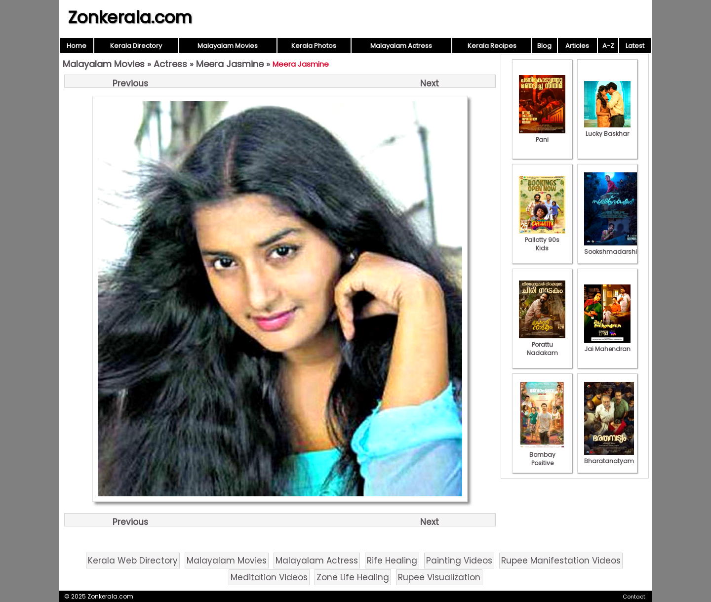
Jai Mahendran (607, 344)
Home (76, 45)
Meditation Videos (269, 577)
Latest (635, 45)
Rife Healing (392, 560)
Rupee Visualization (439, 577)
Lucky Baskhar (607, 129)
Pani (542, 135)
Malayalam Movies (228, 45)
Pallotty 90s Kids (542, 239)
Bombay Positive (542, 454)
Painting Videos (459, 560)
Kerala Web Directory (133, 560)
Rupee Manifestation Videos (561, 560)
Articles (577, 45)
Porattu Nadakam (542, 344)
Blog (544, 45)
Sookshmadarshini (613, 247)
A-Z (608, 45)
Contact (634, 597)
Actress (170, 64)
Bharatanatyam (609, 456)
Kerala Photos (313, 45)
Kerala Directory (136, 45)
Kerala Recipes (492, 45)
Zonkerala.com (130, 17)
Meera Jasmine (230, 64)
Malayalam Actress (401, 45)
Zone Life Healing (352, 577)
